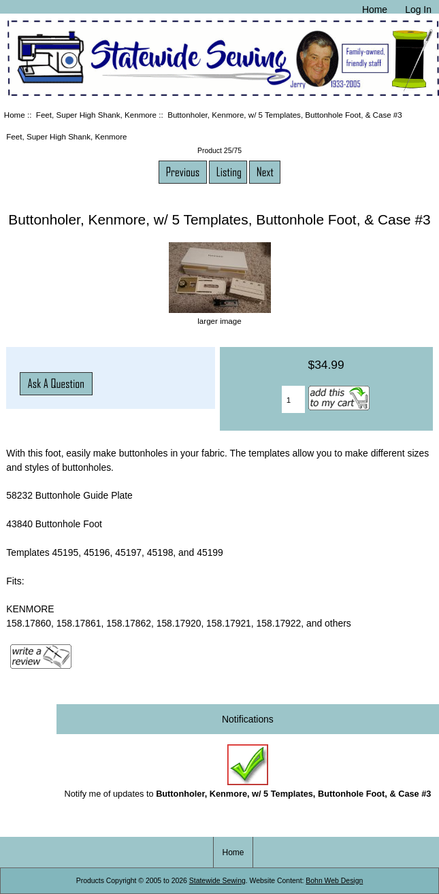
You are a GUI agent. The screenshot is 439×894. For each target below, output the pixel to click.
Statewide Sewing (217, 880)
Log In (418, 9)
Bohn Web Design (334, 880)
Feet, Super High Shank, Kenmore (96, 114)
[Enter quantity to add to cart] (293, 399)
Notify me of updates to (247, 771)
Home (374, 9)
